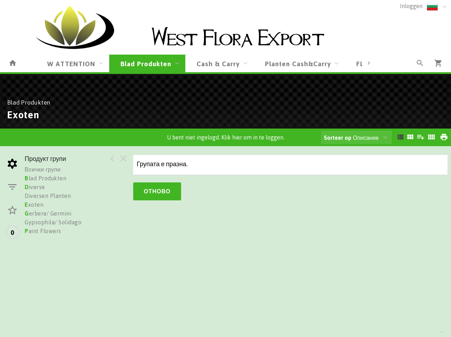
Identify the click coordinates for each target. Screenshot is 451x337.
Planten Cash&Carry (298, 63)
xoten (34, 204)
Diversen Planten (48, 195)
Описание (351, 137)
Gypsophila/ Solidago (53, 222)
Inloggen (411, 6)
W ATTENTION (71, 63)
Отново (157, 191)
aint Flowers (43, 231)
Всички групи (43, 169)
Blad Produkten (146, 63)
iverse (35, 187)
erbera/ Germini (48, 213)
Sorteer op (337, 137)
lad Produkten (45, 178)
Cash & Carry (218, 63)
